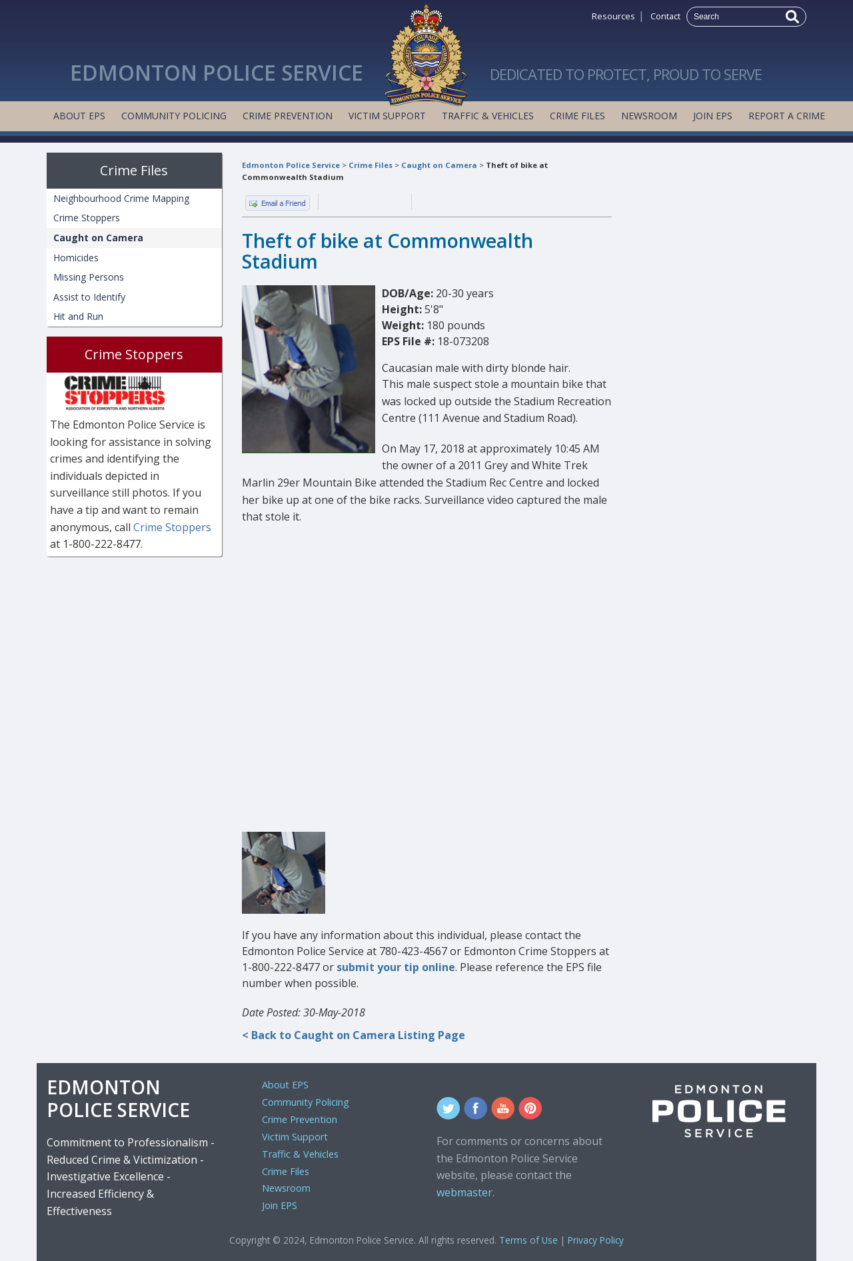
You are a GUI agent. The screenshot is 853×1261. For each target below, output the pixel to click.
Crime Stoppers (86, 217)
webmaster (464, 1192)
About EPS (79, 115)
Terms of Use (528, 1240)
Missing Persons (88, 277)
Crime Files (577, 115)
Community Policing (174, 115)
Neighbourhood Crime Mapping (121, 198)
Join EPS (712, 115)
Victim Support (387, 115)
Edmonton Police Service (291, 165)
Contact (665, 16)
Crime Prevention (288, 115)
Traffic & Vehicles (488, 115)
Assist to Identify (89, 297)
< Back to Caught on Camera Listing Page (353, 1035)
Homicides (76, 257)
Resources (613, 16)
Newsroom (649, 115)
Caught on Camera (439, 165)
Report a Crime (786, 115)
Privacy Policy (596, 1240)
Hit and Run (78, 316)
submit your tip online (396, 967)
